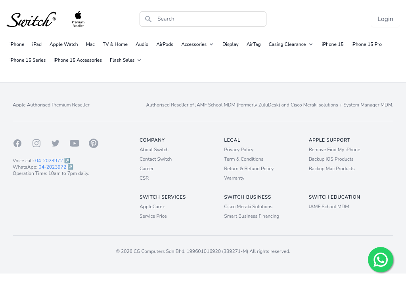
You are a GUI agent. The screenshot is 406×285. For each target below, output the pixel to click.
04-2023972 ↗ (52, 161)
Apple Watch (64, 44)
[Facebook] (17, 143)
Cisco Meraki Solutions (248, 206)
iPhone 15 (333, 44)
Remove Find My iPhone (334, 149)
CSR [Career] (144, 178)
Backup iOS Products (331, 159)
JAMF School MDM (329, 206)
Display (230, 44)
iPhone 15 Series (28, 60)
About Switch (154, 149)
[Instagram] (36, 143)
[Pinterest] (93, 143)
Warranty (234, 178)
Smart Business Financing (251, 216)
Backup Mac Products (332, 168)
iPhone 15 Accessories (78, 60)
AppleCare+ (152, 206)
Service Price (153, 216)
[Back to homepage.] (45, 19)
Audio (142, 44)
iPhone (17, 44)
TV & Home (115, 44)
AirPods (164, 44)
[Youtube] (74, 143)
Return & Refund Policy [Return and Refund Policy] (249, 168)
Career (147, 168)
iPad (37, 44)
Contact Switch (156, 159)
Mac (90, 44)
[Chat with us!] (380, 259)
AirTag (254, 44)
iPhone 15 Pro (366, 44)
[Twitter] (55, 143)
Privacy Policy (238, 149)
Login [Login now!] (385, 19)
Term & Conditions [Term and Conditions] (243, 159)
